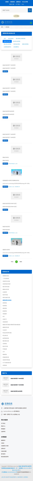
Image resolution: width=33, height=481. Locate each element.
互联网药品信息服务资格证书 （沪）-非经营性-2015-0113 (15, 468)
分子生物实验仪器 (7, 362)
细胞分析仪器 (6, 289)
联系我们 (26, 477)
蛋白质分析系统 (7, 44)
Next (21, 261)
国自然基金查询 (4, 456)
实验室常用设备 (6, 360)
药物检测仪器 (6, 357)
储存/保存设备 (6, 286)
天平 (4, 351)
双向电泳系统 (17, 44)
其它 (4, 316)
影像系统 (5, 311)
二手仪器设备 (6, 278)
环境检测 (5, 349)
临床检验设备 (6, 338)
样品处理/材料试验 (7, 333)
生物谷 (7, 2)
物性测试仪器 (6, 341)
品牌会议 (18, 2)
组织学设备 (5, 295)
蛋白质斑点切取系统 (20, 38)
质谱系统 (5, 303)
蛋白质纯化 (11, 38)
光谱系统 (5, 343)
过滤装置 (5, 292)
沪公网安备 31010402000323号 (9, 472)
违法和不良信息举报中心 (11, 477)
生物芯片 (5, 319)
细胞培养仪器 (6, 327)
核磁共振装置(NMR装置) (16, 391)
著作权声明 (24, 466)
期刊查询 (3, 454)
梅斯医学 (3, 440)
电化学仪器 (5, 346)
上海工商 (3, 477)
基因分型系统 (25, 44)
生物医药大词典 (4, 446)
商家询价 (5, 71)
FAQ (23, 4)
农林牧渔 (5, 365)
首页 (2, 27)
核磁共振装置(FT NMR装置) (17, 378)
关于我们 (18, 4)
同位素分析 (5, 335)
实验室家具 (5, 322)
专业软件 (5, 330)
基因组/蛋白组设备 (7, 300)
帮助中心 (3, 426)
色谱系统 (5, 305)
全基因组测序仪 (7, 47)
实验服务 (5, 314)
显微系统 (5, 354)
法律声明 (3, 431)
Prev (12, 261)
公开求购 (16, 16)
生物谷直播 (3, 451)
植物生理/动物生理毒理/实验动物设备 (11, 324)
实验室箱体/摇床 (6, 284)
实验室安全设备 (6, 281)
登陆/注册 (11, 4)
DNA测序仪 (16, 47)
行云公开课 (25, 2)
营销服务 (3, 429)
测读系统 (5, 308)
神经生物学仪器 (6, 297)
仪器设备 (7, 27)
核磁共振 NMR (7, 41)
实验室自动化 (6, 276)
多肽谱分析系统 (16, 41)
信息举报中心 (20, 477)
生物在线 (12, 2)
